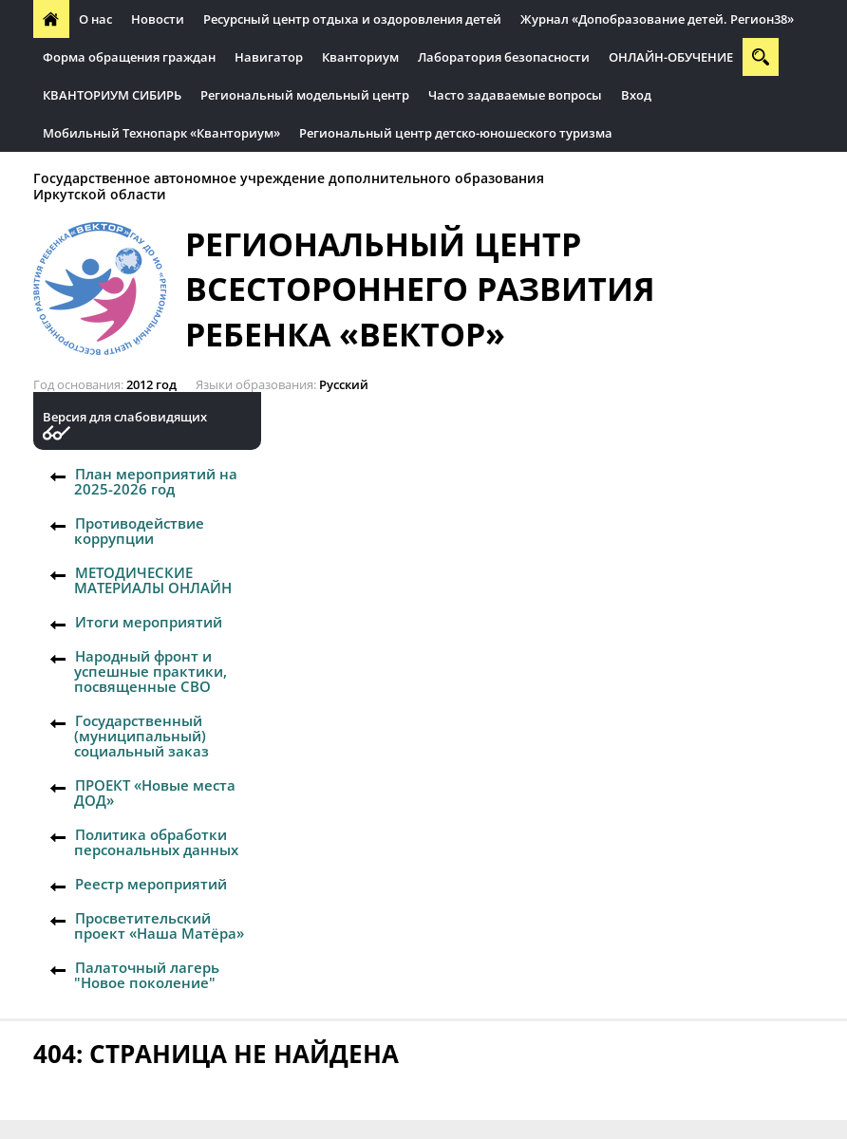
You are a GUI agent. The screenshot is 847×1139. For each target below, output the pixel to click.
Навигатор (269, 56)
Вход (636, 94)
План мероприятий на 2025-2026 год (155, 481)
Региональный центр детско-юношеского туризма (455, 132)
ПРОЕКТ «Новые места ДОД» (154, 792)
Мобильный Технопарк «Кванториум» (161, 132)
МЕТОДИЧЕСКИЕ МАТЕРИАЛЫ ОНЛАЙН (153, 580)
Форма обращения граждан (129, 56)
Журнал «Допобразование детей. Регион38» (657, 19)
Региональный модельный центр (304, 94)
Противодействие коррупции (139, 530)
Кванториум (360, 56)
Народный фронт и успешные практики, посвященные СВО (150, 671)
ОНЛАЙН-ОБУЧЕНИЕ (671, 56)
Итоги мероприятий (148, 621)
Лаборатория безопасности (504, 56)
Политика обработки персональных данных (156, 842)
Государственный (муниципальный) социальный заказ (141, 735)
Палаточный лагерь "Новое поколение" (146, 975)
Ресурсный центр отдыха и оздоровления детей (352, 19)
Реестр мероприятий (151, 883)
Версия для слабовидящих (125, 417)
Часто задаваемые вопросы (515, 94)
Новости (157, 19)
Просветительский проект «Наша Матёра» (159, 925)
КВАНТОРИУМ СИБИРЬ (112, 94)
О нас (95, 19)
